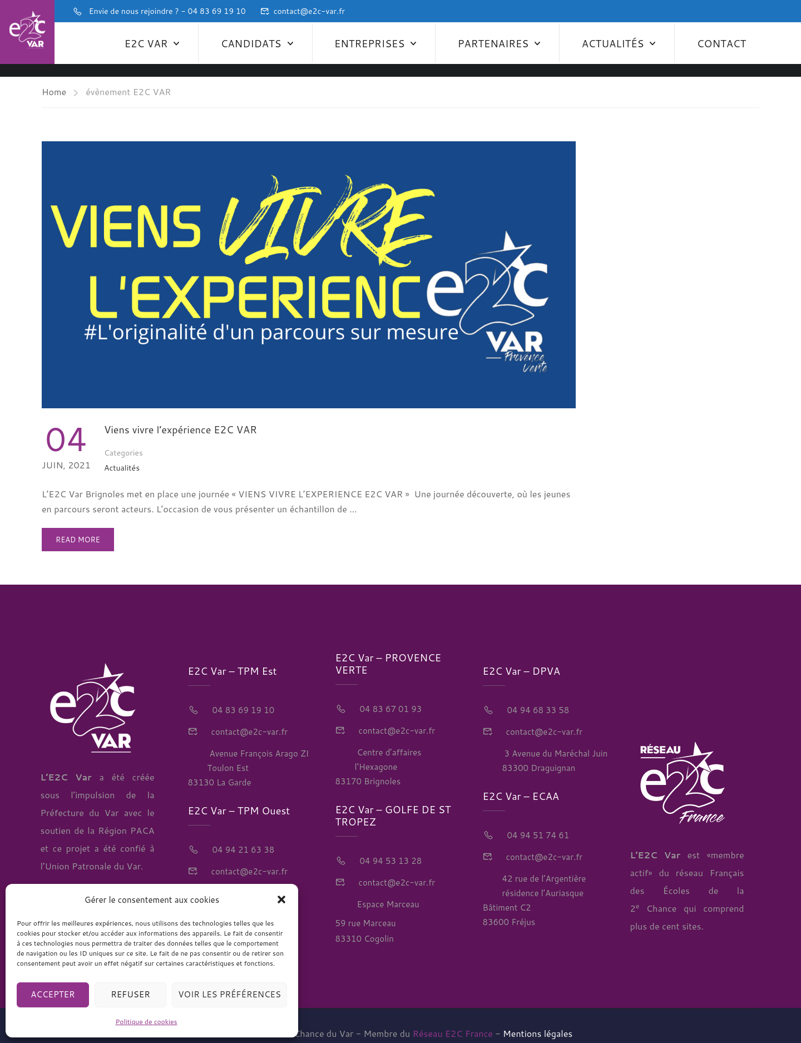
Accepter (53, 994)
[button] (281, 899)
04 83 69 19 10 (242, 694)
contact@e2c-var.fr (309, 11)
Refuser (130, 994)
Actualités (613, 41)
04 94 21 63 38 (242, 834)
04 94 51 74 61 (537, 819)
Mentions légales (537, 1017)
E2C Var (146, 41)
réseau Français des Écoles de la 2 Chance (687, 875)
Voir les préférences (229, 994)
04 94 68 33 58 (537, 694)
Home (54, 76)
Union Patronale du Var (92, 850)
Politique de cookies (146, 1021)
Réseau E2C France (453, 1017)
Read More (81, 520)
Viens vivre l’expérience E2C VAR (180, 414)
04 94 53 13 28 (390, 846)
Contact (721, 41)
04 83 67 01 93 (390, 694)
